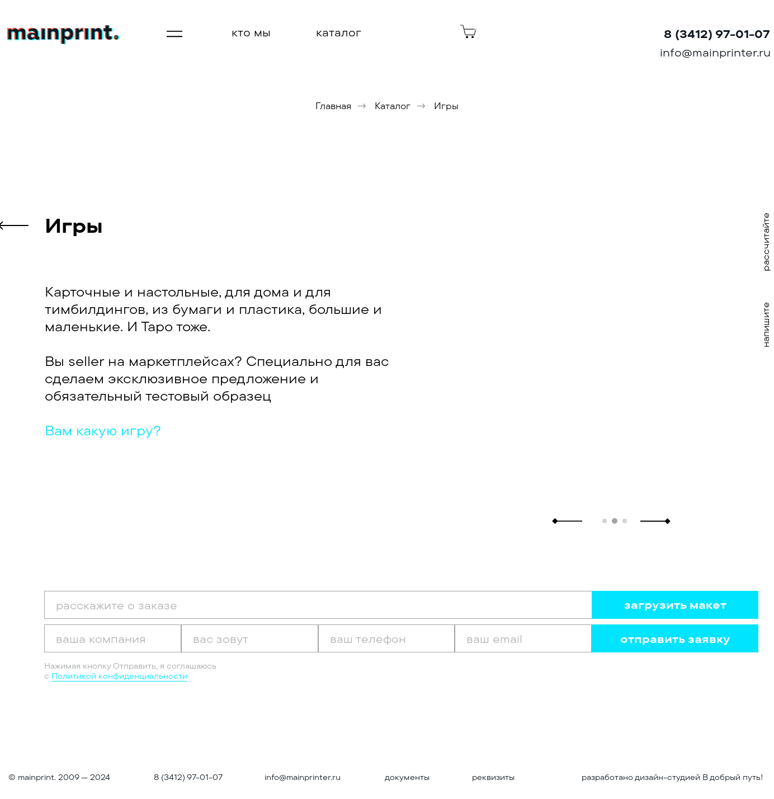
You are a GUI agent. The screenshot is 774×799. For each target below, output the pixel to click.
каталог (338, 32)
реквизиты (493, 777)
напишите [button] (765, 324)
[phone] (386, 638)
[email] (523, 638)
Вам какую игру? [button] (103, 430)
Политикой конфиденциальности (119, 676)
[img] (63, 35)
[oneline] (112, 638)
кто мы (251, 32)
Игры (446, 106)
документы (407, 777)
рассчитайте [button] (765, 242)
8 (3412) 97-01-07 (188, 777)
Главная (333, 106)
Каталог (392, 106)
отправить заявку (675, 639)
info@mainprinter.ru (303, 777)
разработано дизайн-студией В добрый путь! (672, 777)
